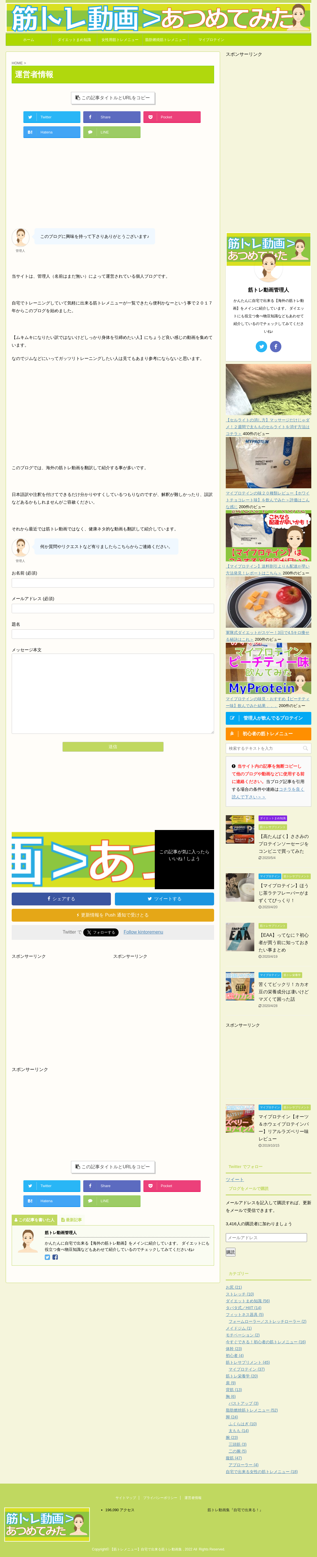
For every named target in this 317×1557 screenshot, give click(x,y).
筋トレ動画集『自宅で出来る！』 (235, 1510)
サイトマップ (125, 1498)
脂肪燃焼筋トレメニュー (165, 40)
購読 (230, 1252)
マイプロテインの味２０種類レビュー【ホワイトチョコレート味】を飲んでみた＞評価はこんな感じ (268, 500)
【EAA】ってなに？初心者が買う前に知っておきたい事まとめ (284, 942)
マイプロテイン (211, 40)
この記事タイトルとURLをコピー (113, 97)
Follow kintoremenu (143, 932)
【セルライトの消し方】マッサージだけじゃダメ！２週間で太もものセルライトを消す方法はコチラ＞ (268, 427)
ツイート (235, 1179)
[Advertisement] (113, 185)
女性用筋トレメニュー (120, 40)
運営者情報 (193, 1498)
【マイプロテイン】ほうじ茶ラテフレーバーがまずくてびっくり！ (284, 893)
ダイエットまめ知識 (74, 40)
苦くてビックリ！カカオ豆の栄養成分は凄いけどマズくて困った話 (284, 992)
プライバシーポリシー (160, 1498)
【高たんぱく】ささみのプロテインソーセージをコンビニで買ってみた (284, 844)
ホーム (28, 40)
